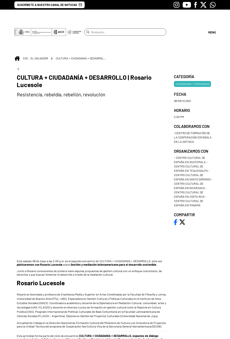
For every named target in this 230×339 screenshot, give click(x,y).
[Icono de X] (203, 5)
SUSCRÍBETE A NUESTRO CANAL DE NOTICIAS (49, 5)
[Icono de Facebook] (195, 5)
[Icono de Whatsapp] (213, 5)
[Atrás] (18, 43)
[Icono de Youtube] (187, 5)
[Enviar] (88, 18)
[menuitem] (134, 284)
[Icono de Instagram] (176, 5)
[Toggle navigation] (212, 19)
